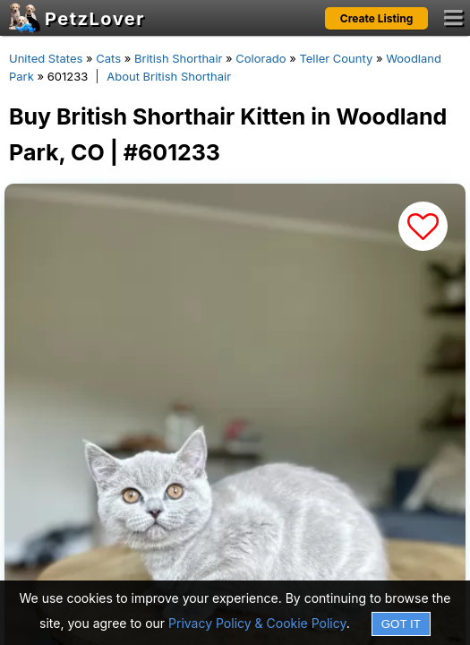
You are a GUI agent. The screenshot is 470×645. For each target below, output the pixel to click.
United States (45, 58)
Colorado (260, 58)
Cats (108, 58)
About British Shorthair (169, 76)
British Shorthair (178, 58)
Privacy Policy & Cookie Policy (257, 623)
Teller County (335, 58)
